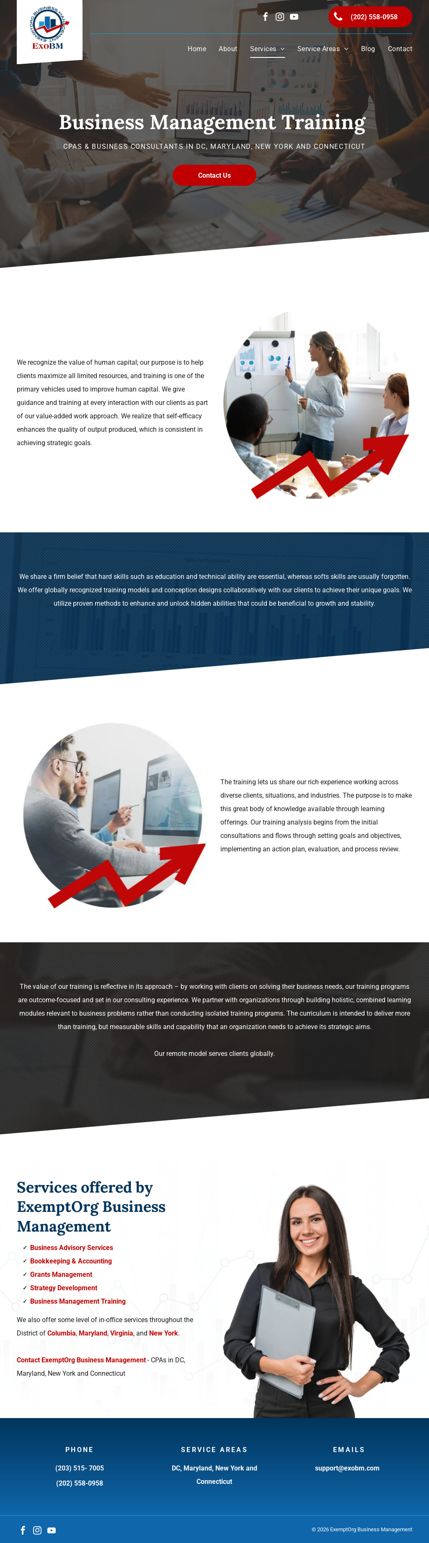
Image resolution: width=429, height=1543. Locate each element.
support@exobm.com (347, 1468)
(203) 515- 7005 (79, 1468)
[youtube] (294, 17)
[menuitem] (190, 49)
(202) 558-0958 (79, 1483)
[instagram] (280, 17)
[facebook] (265, 17)
